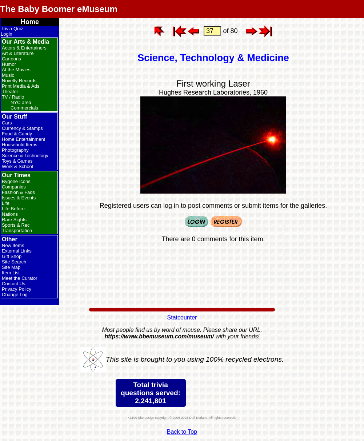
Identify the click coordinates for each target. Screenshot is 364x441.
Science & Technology (25, 155)
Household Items (19, 144)
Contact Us (13, 283)
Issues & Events (19, 197)
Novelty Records (19, 80)
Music (8, 75)
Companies (14, 187)
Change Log (15, 294)
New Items (13, 245)
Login (6, 34)
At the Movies (16, 69)
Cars (7, 123)
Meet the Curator (19, 278)
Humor (9, 64)
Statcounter (182, 317)
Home (30, 21)
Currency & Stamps (22, 128)
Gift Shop (11, 256)
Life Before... (15, 208)
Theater (10, 91)
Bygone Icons (16, 181)
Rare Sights (14, 219)
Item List (11, 272)
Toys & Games (17, 161)
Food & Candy (17, 133)
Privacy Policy (16, 289)
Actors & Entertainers (24, 48)
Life (5, 203)
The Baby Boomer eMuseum (58, 9)
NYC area (21, 102)
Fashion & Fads (18, 192)
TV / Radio (13, 97)
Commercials (24, 108)
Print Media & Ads (20, 86)
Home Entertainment (23, 139)
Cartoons (11, 58)
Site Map (11, 267)
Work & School (17, 166)
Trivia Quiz (12, 28)
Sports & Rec (16, 225)
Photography (15, 150)
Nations (10, 214)
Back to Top (182, 432)
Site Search (14, 262)
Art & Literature (17, 53)
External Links (17, 251)
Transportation (17, 230)
